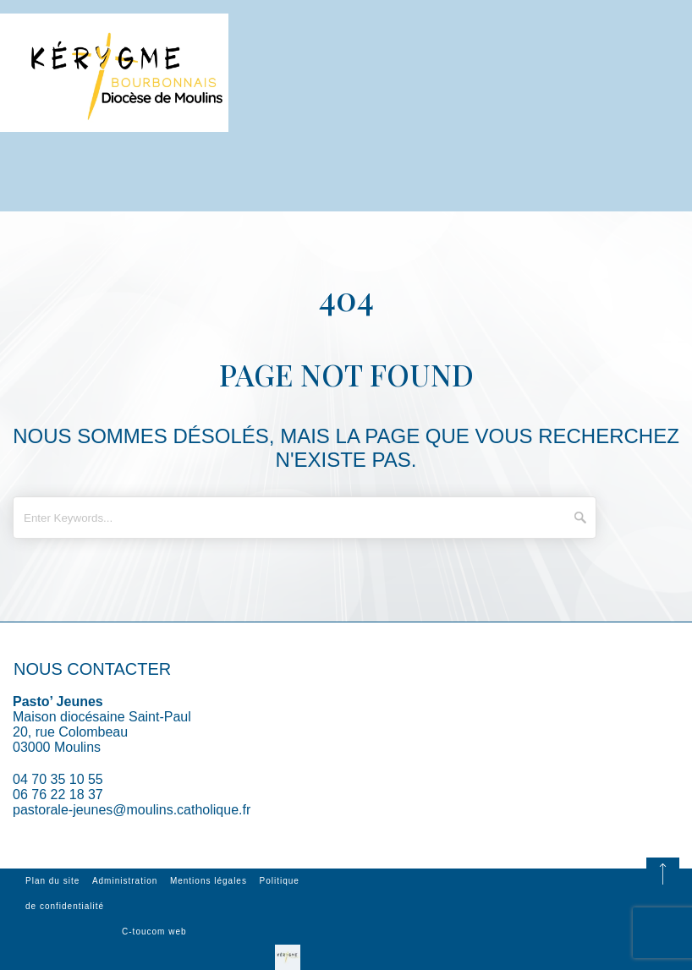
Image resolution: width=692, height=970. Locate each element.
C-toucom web (154, 931)
